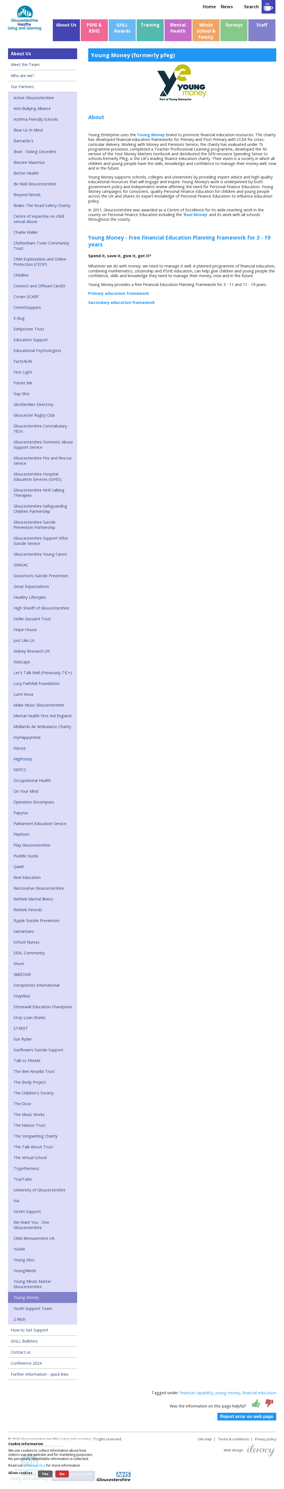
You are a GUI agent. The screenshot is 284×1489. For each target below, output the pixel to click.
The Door (22, 1103)
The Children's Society (34, 1093)
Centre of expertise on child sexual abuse (39, 219)
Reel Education (27, 877)
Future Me (23, 382)
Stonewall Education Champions (43, 1006)
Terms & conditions (233, 1439)
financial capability (196, 1392)
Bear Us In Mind (28, 130)
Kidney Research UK (32, 651)
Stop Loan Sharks (30, 1017)
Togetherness (26, 1168)
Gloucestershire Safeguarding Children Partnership (40, 508)
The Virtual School (30, 1157)
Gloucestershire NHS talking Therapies (39, 492)
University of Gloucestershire (40, 1190)
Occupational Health (32, 780)
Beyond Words (27, 194)
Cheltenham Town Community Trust (41, 245)
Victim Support (27, 1211)
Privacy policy (265, 1439)
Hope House (25, 629)
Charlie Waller (26, 232)
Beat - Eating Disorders (35, 151)
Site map (205, 1439)
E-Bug (19, 318)
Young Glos (24, 1259)
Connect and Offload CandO (39, 285)
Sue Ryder (23, 1039)
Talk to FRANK (27, 1060)
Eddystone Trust (29, 329)
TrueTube (23, 1179)
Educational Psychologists (37, 350)
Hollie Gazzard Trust (32, 618)
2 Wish (19, 1319)
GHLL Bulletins (24, 1341)
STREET (21, 1028)
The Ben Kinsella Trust (34, 1071)
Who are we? (22, 75)
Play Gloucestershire (32, 845)
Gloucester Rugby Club (34, 415)
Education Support (31, 339)
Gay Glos (22, 393)
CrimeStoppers (27, 307)
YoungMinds (25, 1270)
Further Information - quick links (40, 1374)
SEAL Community (29, 952)
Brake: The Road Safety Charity (42, 205)
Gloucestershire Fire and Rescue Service (43, 460)
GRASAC (21, 565)
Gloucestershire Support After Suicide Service (41, 540)
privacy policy (34, 1465)
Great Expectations (31, 586)
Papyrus (21, 812)
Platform (22, 834)
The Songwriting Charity (36, 1136)
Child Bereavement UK (34, 1238)
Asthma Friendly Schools (36, 119)
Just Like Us (24, 640)
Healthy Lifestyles (30, 597)
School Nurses (27, 942)
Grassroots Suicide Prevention (41, 575)
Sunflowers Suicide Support (38, 1049)
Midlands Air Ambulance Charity (42, 726)
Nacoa (19, 748)
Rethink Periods (28, 909)
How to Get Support (29, 1330)
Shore (19, 963)
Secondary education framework (121, 302)
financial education (259, 1392)
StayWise (22, 996)
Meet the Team (25, 64)
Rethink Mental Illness (33, 899)
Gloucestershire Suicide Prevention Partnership (35, 524)
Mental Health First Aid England (42, 715)
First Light (23, 372)
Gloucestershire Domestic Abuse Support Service (43, 444)
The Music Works (29, 1114)
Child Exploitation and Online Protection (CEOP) (40, 261)
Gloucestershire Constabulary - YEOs (41, 428)
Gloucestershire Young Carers (40, 554)
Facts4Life (23, 361)
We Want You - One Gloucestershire (31, 1225)
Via (16, 1200)
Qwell (19, 866)
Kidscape (22, 662)
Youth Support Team (33, 1308)
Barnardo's (23, 140)
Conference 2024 (26, 1363)
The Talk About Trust (33, 1146)
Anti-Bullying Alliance (32, 108)
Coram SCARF (26, 296)
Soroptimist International (36, 985)
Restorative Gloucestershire (39, 888)
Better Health (26, 173)
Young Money (26, 1297)
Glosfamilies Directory (33, 404)
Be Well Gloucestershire (35, 184)
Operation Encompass (34, 802)
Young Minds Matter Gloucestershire (32, 1284)
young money (227, 1392)
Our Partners (22, 86)
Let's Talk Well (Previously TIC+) (43, 672)
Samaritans (24, 931)
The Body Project (30, 1082)
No (62, 1473)
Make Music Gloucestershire (39, 705)
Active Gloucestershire (34, 97)
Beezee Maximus (29, 162)
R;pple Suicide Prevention (36, 920)
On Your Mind (26, 791)
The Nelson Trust (30, 1125)
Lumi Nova (23, 694)
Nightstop (23, 758)
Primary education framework (118, 293)
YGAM (19, 1249)
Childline (21, 275)
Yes (45, 1473)
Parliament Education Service (40, 823)
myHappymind (27, 737)
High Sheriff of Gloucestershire (41, 608)
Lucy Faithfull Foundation (36, 683)
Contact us (21, 1352)
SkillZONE (22, 974)
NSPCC (20, 769)
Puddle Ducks (26, 855)
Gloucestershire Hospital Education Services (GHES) (38, 476)
